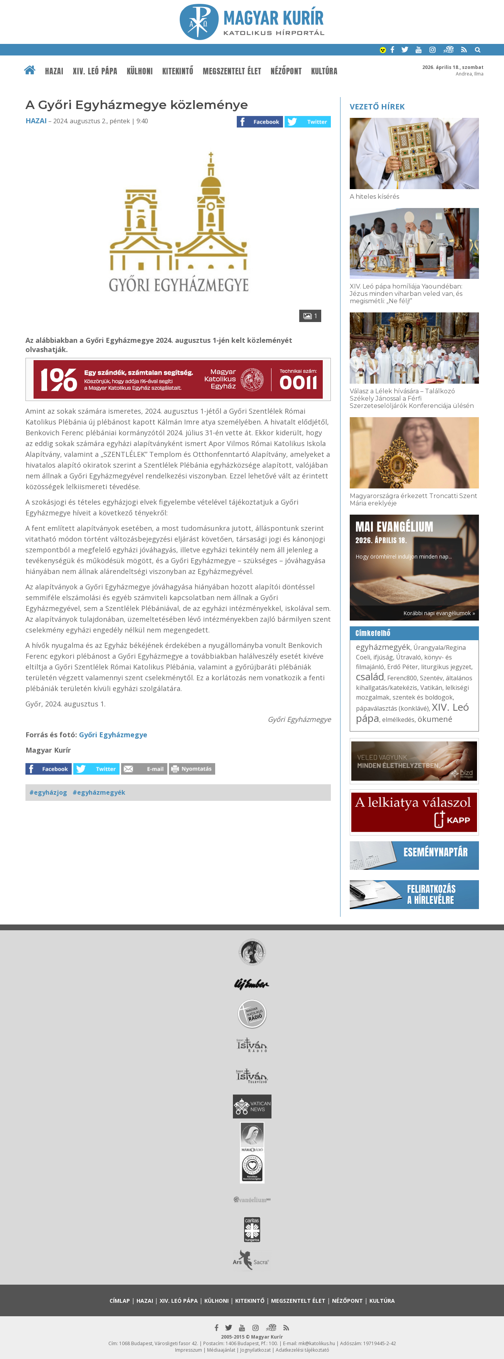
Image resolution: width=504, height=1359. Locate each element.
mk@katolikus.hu (316, 1343)
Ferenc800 (402, 678)
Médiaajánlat (221, 1350)
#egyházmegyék (98, 792)
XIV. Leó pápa (95, 71)
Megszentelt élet (232, 71)
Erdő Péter (402, 667)
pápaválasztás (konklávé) (392, 708)
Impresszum (188, 1350)
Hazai (54, 71)
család (370, 676)
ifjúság (383, 657)
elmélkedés (398, 719)
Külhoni (140, 71)
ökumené (435, 719)
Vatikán (431, 687)
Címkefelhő (373, 633)
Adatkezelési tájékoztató (302, 1350)
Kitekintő (178, 71)
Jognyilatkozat (255, 1350)
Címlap (120, 1300)
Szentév (431, 678)
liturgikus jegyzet (446, 667)
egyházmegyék (383, 647)
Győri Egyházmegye (113, 734)
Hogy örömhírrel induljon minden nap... (404, 539)
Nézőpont (286, 71)
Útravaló (408, 657)
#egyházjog (48, 792)
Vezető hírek (377, 106)
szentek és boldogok (423, 697)
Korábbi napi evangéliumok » (439, 613)
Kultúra (324, 71)
